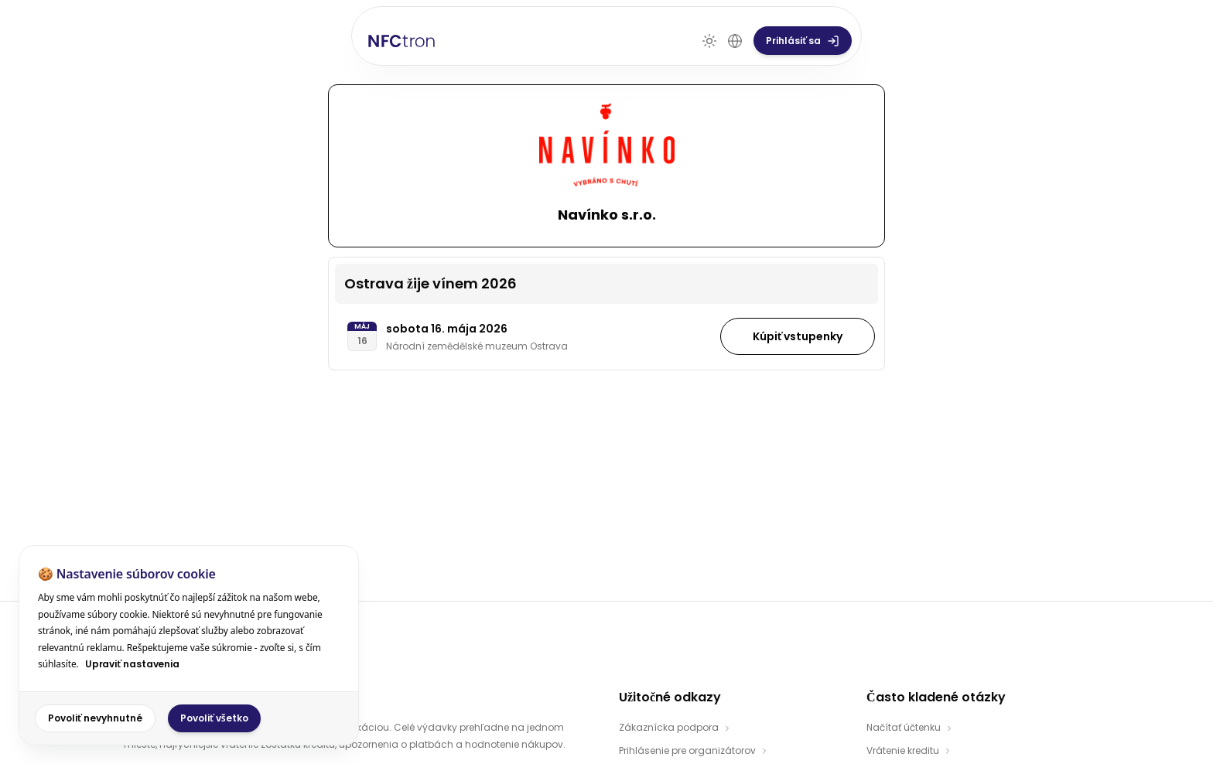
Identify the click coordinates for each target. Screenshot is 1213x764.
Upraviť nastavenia (132, 663)
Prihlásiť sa (1047, 29)
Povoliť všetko (214, 718)
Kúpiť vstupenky (798, 325)
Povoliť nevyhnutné (95, 718)
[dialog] (189, 645)
